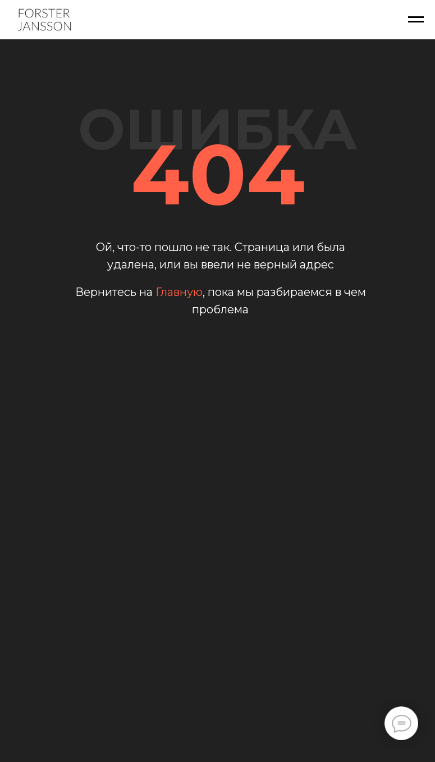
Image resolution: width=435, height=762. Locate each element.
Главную (179, 292)
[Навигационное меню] (416, 19)
